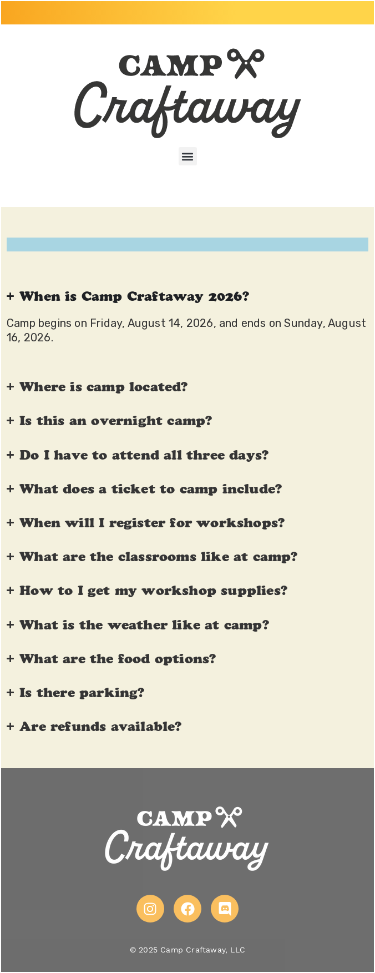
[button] (188, 156)
